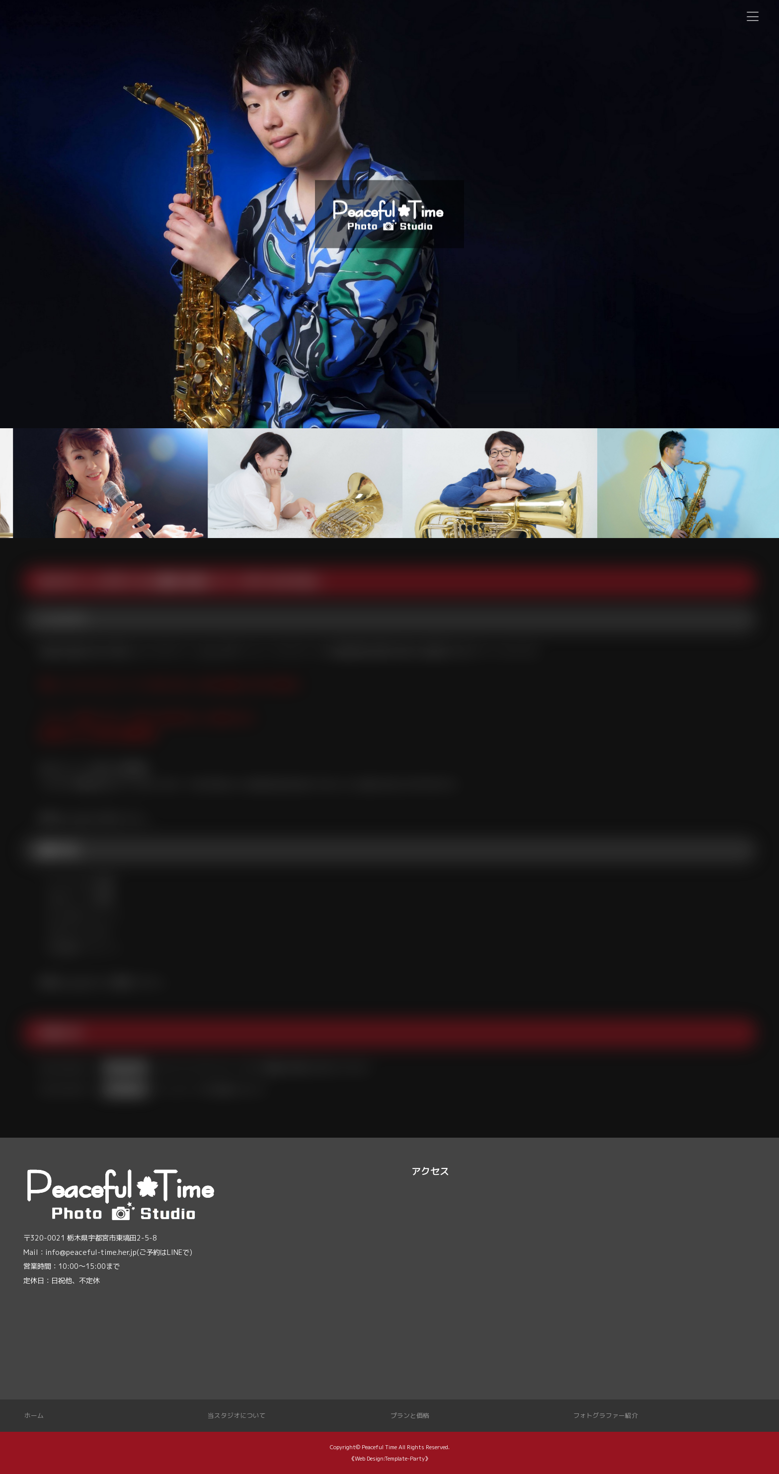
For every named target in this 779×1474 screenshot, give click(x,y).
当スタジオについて (237, 1415)
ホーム (34, 1415)
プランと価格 (409, 1415)
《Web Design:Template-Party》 (389, 1459)
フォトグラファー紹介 (605, 1415)
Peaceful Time (379, 1447)
